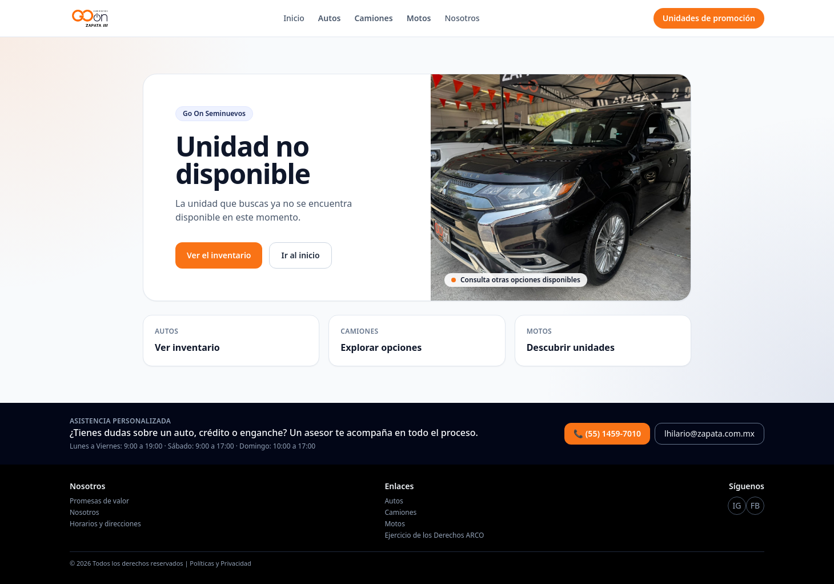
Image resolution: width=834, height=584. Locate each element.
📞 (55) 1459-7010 (607, 433)
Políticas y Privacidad (220, 563)
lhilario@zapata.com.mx (709, 433)
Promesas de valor (99, 501)
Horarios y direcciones (105, 524)
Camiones (373, 18)
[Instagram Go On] (737, 506)
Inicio (293, 18)
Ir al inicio (300, 255)
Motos (419, 18)
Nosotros (462, 18)
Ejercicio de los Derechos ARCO (434, 535)
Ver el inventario (219, 255)
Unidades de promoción (709, 18)
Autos (329, 18)
